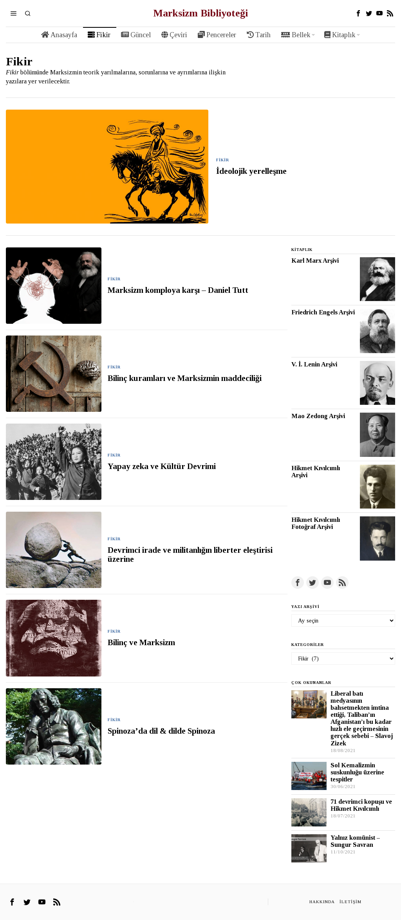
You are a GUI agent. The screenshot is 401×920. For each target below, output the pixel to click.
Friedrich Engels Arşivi (323, 312)
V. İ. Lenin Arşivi (314, 364)
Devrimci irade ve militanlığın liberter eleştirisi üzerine (190, 555)
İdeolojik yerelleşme (251, 171)
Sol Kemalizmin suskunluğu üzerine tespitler (357, 772)
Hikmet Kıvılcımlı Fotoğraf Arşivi (315, 523)
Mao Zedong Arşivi (318, 416)
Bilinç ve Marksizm (141, 642)
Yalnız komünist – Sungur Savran (355, 841)
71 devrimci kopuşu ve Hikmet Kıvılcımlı (361, 805)
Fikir (222, 160)
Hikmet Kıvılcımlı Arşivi (315, 472)
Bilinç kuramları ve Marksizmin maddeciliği (187, 378)
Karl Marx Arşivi (315, 260)
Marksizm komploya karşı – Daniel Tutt (178, 290)
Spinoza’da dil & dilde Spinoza (161, 731)
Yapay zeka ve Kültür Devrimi (162, 466)
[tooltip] (358, 13)
